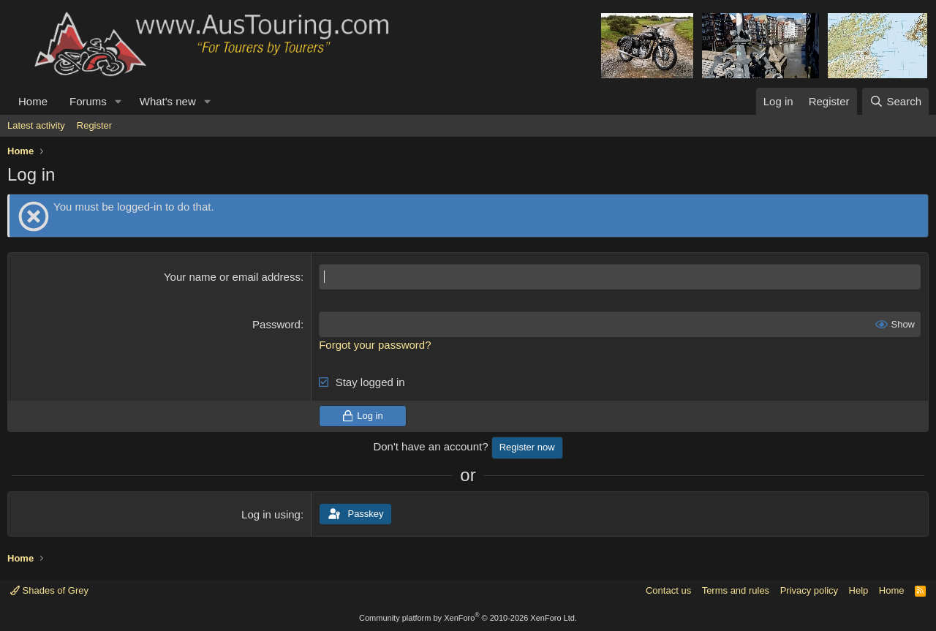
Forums (88, 101)
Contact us (668, 590)
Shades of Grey (49, 590)
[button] (118, 101)
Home (33, 101)
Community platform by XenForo (468, 617)
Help (859, 590)
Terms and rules (735, 590)
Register (94, 125)
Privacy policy (809, 590)
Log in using (271, 514)
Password (276, 324)
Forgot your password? (375, 345)
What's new (168, 101)
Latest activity (36, 125)
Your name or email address (232, 277)
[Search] (895, 101)
